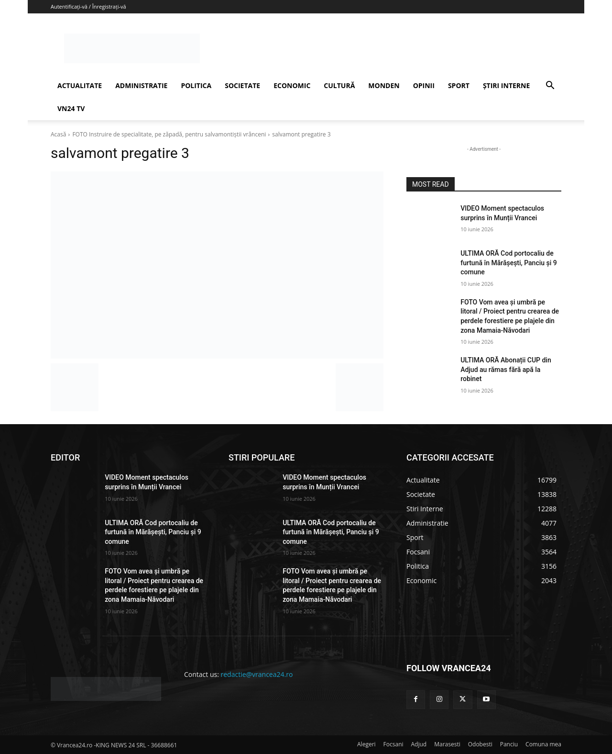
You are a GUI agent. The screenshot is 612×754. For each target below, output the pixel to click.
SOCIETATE (242, 85)
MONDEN (383, 85)
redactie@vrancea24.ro (257, 674)
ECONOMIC (291, 85)
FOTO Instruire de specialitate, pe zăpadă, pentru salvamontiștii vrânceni (169, 134)
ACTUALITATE (79, 85)
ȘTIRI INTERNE (506, 85)
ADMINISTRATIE (141, 85)
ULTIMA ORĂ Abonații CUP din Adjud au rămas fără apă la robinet (505, 369)
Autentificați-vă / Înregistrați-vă (88, 6)
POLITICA (196, 85)
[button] (549, 86)
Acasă (58, 134)
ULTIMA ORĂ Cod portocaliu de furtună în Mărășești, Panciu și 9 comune (508, 262)
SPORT (459, 85)
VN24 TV (71, 108)
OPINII (424, 85)
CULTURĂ (339, 85)
